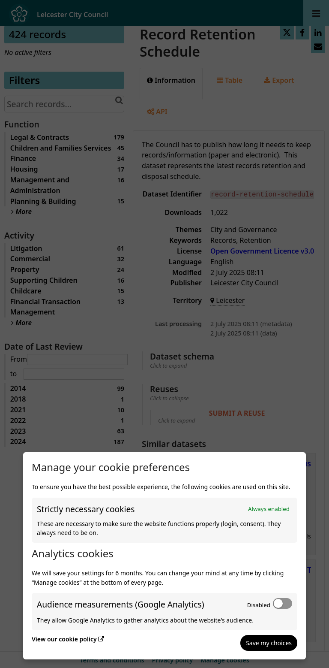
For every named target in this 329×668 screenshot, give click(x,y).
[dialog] (164, 555)
